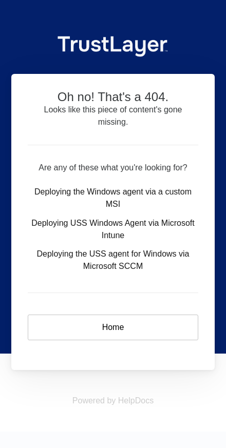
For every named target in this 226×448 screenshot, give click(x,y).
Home (113, 327)
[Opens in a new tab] (113, 400)
